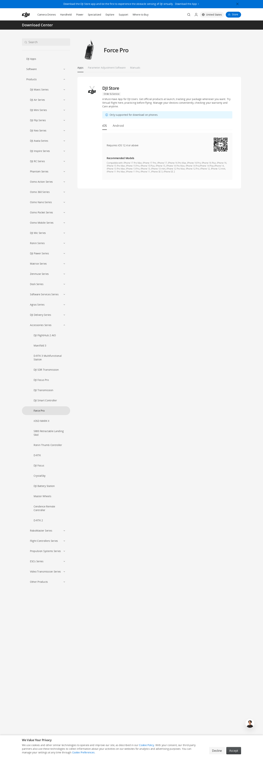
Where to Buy (140, 14)
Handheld (66, 14)
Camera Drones (46, 14)
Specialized (94, 14)
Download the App (186, 2)
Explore (110, 14)
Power (79, 14)
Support (123, 14)
